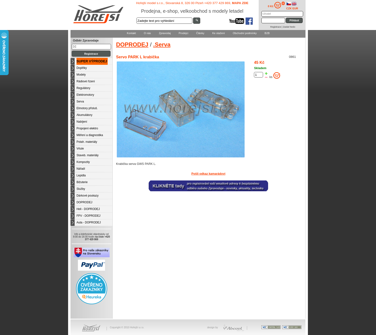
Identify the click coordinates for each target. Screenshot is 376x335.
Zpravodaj (164, 33)
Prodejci (183, 33)
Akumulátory (84, 115)
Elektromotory (85, 94)
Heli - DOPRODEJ (88, 209)
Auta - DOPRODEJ (88, 222)
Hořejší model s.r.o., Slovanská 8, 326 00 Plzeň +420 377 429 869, (192, 3)
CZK (289, 8)
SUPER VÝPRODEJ (91, 61)
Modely (81, 74)
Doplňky (81, 68)
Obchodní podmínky (245, 33)
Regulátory (83, 88)
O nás (147, 33)
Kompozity (83, 162)
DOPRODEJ (84, 202)
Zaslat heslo (289, 26)
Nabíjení (81, 121)
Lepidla (81, 175)
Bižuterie (82, 182)
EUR (295, 8)
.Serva (161, 44)
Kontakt (131, 33)
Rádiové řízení (85, 81)
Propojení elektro (87, 128)
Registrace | (276, 26)
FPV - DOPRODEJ (88, 215)
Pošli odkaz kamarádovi (208, 173)
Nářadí (80, 168)
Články (200, 33)
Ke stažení (218, 33)
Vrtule (80, 148)
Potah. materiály (86, 142)
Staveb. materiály (87, 155)
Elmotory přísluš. (87, 108)
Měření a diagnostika (89, 135)
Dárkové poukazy (87, 195)
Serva (80, 101)
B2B (267, 33)
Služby (80, 189)
